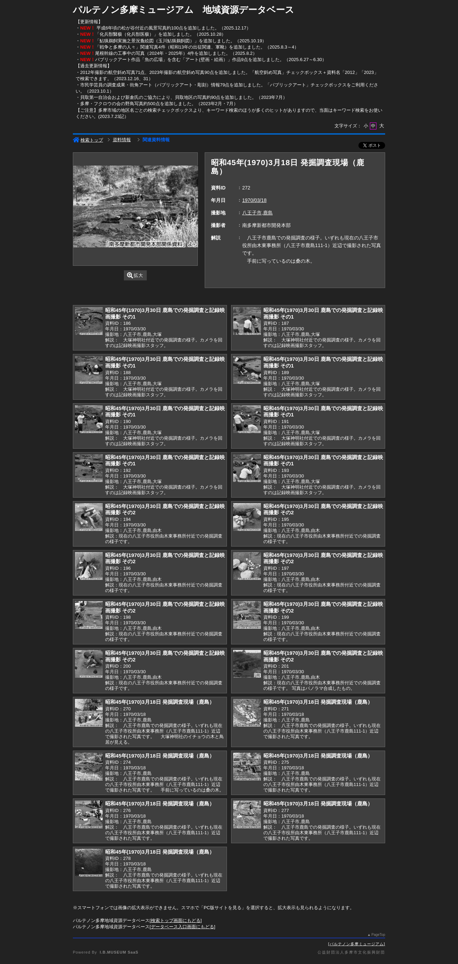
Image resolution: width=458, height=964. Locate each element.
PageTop (378, 935)
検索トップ (88, 140)
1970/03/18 (254, 200)
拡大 (135, 275)
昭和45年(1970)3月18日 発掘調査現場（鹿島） (159, 702)
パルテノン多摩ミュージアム (357, 944)
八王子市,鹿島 (257, 212)
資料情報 (122, 139)
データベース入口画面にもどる (182, 926)
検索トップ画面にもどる (176, 920)
